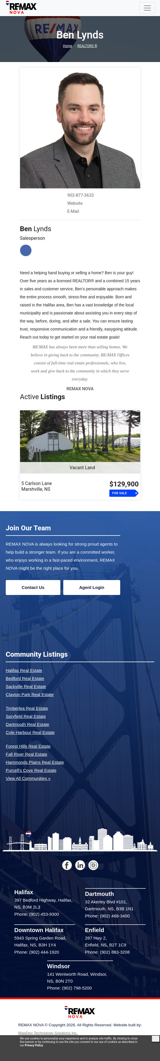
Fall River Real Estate (26, 754)
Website (75, 203)
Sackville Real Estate (26, 686)
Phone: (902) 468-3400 (107, 915)
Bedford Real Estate (25, 678)
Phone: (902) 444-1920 (36, 952)
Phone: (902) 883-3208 (107, 952)
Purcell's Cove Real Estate (31, 770)
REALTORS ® (87, 46)
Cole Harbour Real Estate (30, 732)
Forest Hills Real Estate (28, 746)
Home (67, 46)
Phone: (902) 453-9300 (36, 914)
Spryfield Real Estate (26, 716)
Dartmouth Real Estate (27, 724)
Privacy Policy (34, 1045)
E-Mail (73, 211)
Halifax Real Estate (24, 670)
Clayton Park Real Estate (30, 694)
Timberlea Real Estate (27, 708)
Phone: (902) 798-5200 (69, 987)
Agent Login (91, 587)
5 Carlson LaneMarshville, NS (36, 486)
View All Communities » (28, 778)
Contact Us (33, 587)
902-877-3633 (80, 195)
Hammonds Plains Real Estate (35, 762)
